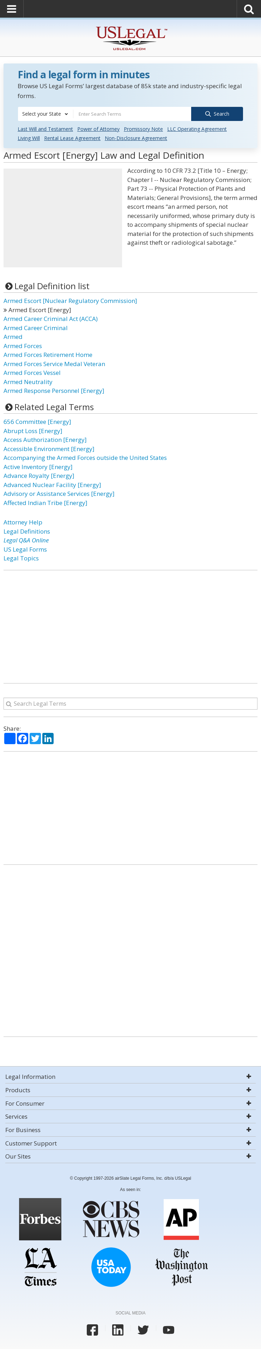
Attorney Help (23, 522)
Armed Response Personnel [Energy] (54, 390)
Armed (13, 336)
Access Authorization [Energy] (45, 439)
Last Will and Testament (45, 128)
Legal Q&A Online (26, 540)
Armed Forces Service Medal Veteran (54, 363)
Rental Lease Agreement (72, 137)
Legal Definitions (27, 531)
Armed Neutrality (28, 381)
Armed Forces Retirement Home (48, 354)
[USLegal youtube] (168, 1329)
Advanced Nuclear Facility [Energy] (52, 484)
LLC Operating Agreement (197, 128)
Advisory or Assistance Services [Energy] (59, 493)
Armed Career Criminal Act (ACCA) (51, 318)
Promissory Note (143, 128)
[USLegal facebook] (92, 1329)
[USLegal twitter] (143, 1329)
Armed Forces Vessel (32, 372)
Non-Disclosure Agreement (136, 137)
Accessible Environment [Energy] (49, 448)
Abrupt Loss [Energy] (33, 430)
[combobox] (45, 114)
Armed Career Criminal (36, 327)
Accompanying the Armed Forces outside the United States (85, 457)
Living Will (29, 137)
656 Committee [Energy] (37, 421)
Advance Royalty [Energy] (39, 475)
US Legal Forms (25, 549)
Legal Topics (21, 558)
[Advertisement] (63, 217)
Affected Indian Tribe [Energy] (45, 502)
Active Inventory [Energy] (38, 466)
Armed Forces (23, 345)
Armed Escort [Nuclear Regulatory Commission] (70, 300)
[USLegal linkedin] (117, 1329)
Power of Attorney (98, 128)
